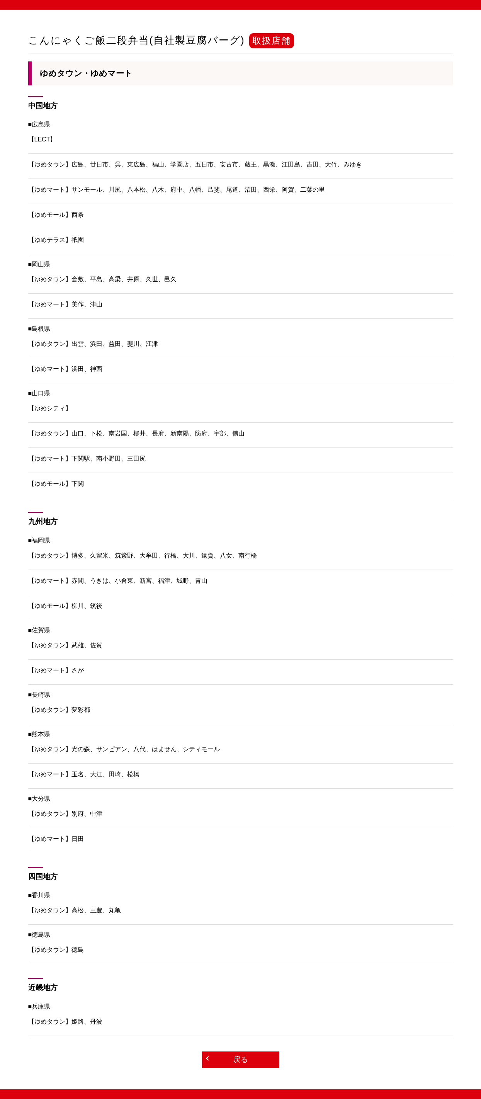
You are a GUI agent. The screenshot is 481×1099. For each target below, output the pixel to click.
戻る (240, 1059)
